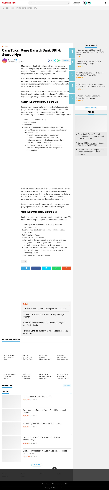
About (42, 484)
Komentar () (66, 60)
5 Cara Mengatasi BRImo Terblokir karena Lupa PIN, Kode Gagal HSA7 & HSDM (92, 52)
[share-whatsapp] (58, 60)
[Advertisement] (54, 26)
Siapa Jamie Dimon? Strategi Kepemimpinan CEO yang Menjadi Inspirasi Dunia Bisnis (91, 131)
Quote (31, 8)
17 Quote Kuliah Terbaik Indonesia (43, 397)
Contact (48, 484)
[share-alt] (25, 268)
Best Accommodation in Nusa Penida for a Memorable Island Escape (45, 453)
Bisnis (16, 8)
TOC (67, 484)
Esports (23, 8)
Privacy (54, 484)
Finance (38, 8)
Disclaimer (61, 484)
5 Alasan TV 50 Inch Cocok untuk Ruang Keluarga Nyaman (92, 95)
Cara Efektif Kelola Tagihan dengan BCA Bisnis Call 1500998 (91, 139)
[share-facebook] (50, 60)
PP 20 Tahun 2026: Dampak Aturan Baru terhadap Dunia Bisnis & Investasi (92, 84)
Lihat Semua (36, 464)
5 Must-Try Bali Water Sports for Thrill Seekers (45, 426)
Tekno (9, 8)
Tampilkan (67, 385)
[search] (49, 3)
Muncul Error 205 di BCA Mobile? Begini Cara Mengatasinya (47, 439)
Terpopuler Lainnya (91, 103)
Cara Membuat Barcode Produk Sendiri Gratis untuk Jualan (46, 412)
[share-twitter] (54, 60)
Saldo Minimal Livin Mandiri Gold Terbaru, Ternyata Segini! (93, 62)
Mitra (45, 8)
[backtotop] (54, 469)
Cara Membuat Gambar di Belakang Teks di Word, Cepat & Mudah (93, 73)
